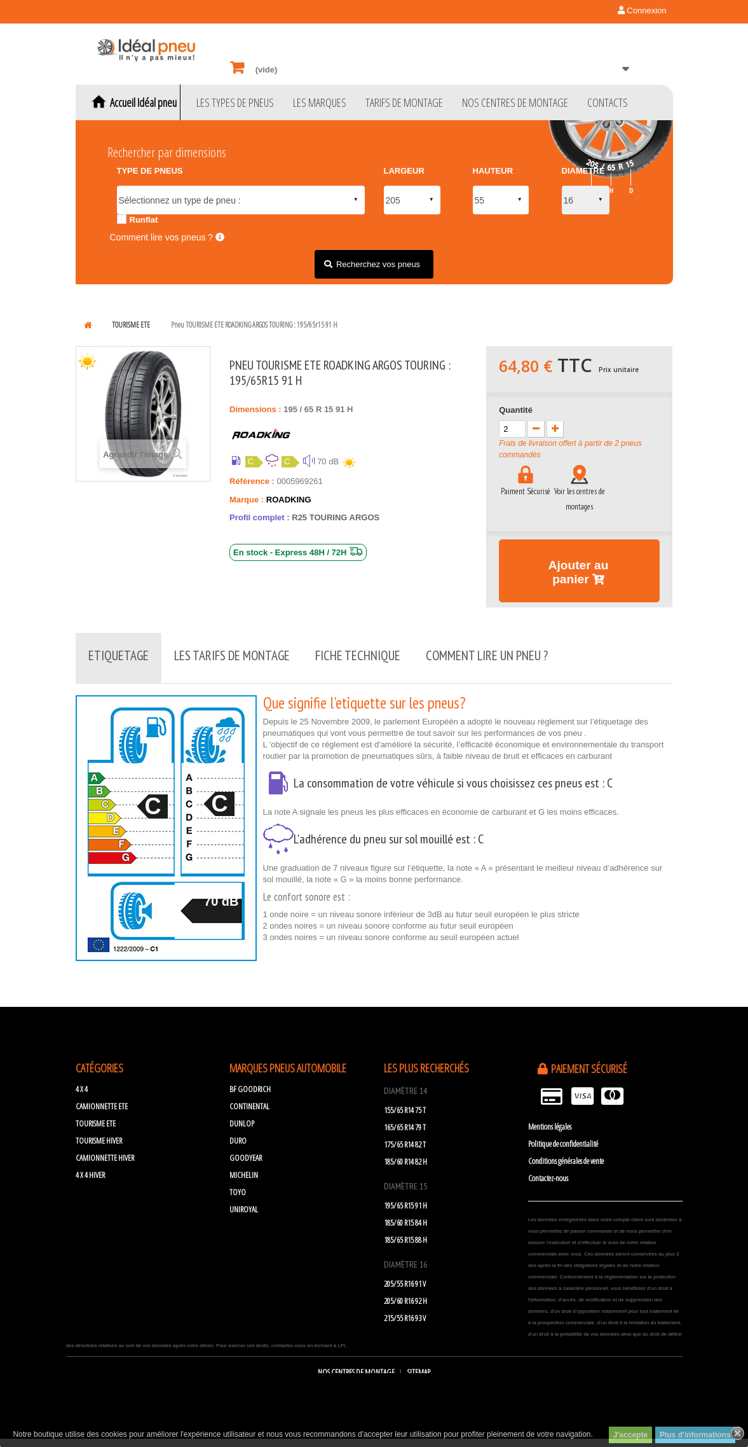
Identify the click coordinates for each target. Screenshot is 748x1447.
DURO (238, 1134)
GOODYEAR (245, 1152)
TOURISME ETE (96, 1117)
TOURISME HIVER (99, 1134)
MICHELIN (243, 1169)
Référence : (252, 481)
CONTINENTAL (249, 1100)
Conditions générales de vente (566, 1155)
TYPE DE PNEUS (150, 171)
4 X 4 (82, 1083)
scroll (703, 1402)
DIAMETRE (583, 171)
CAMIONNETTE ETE (102, 1100)
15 (330, 409)
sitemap (418, 1366)
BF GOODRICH (250, 1083)
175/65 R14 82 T (405, 1138)
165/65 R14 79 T (405, 1121)
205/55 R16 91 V (405, 1278)
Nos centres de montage (357, 1366)
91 (341, 409)
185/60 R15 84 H (405, 1216)
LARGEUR (404, 171)
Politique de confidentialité (563, 1138)
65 (310, 409)
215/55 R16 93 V (405, 1312)
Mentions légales (549, 1120)
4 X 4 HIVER (90, 1169)
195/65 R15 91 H (405, 1199)
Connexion (642, 10)
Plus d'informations (695, 1434)
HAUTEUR (493, 171)
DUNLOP (241, 1117)
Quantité (516, 410)
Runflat (144, 220)
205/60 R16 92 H (405, 1295)
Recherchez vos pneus (378, 264)
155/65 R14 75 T (405, 1104)
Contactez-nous (548, 1172)
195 (291, 409)
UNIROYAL (243, 1203)
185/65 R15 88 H (405, 1234)
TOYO (237, 1186)
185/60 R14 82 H (405, 1155)
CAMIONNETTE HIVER (105, 1152)
